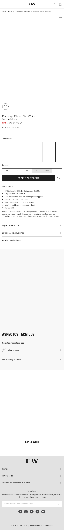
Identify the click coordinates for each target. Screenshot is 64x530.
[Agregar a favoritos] (59, 178)
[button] (32, 233)
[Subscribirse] (58, 503)
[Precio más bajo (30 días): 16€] (21, 123)
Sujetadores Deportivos (22, 12)
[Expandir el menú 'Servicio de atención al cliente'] (32, 482)
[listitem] (8, 152)
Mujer (10, 12)
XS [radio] (7, 171)
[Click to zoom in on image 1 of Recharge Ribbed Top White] (32, 63)
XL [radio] (47, 171)
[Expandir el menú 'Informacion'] (32, 475)
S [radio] (17, 171)
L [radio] (37, 171)
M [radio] (27, 171)
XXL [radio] (57, 171)
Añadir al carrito (29, 178)
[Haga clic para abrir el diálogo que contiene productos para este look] (16, 386)
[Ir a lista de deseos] (56, 4)
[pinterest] (31, 511)
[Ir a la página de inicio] (32, 4)
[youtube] (43, 511)
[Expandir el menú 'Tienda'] (32, 469)
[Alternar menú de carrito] (60, 4)
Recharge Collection (10, 119)
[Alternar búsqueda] (8, 4)
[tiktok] (37, 511)
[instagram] (26, 511)
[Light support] (5, 106)
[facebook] (20, 511)
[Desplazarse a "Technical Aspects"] (32, 225)
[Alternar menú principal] (3, 4)
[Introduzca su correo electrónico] (28, 504)
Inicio (4, 12)
